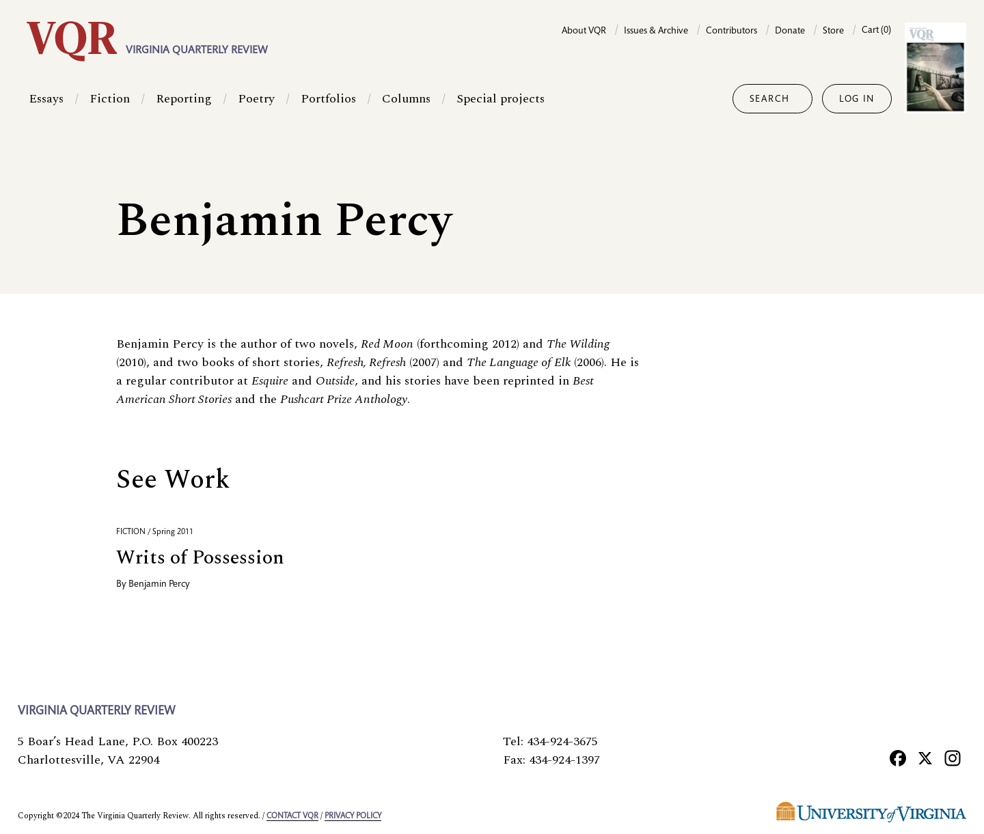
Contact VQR (292, 816)
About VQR (584, 31)
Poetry (256, 98)
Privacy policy (353, 816)
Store (833, 31)
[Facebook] (898, 757)
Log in (857, 100)
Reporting (184, 98)
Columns (406, 98)
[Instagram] (952, 757)
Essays (46, 98)
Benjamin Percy (159, 584)
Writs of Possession (200, 557)
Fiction (110, 98)
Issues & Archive (656, 31)
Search (770, 100)
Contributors (731, 31)
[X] (925, 757)
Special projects (500, 98)
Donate (790, 31)
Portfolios (328, 98)
